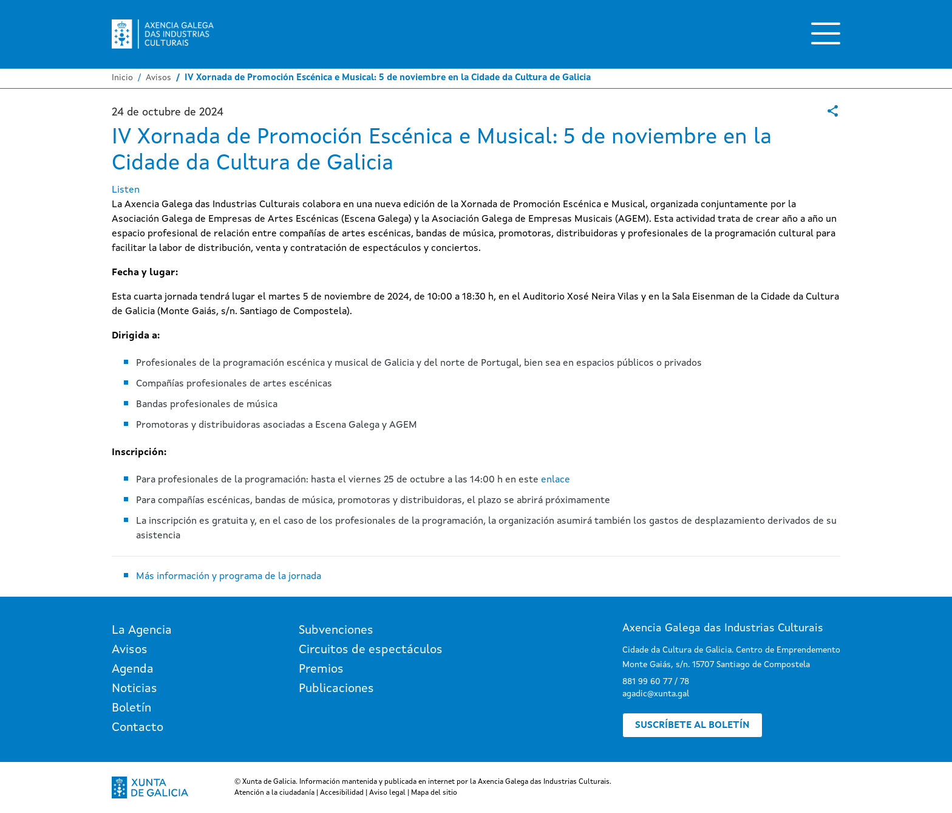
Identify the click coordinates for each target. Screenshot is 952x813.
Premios (321, 670)
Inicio (122, 78)
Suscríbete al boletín (692, 725)
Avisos (158, 78)
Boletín (131, 708)
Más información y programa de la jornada (228, 576)
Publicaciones (336, 689)
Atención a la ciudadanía (274, 793)
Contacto (137, 728)
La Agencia (142, 631)
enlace (555, 480)
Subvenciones (336, 631)
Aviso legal (387, 793)
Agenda (133, 670)
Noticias (134, 689)
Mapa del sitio (434, 793)
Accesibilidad (342, 793)
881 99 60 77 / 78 (655, 682)
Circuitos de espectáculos (371, 650)
